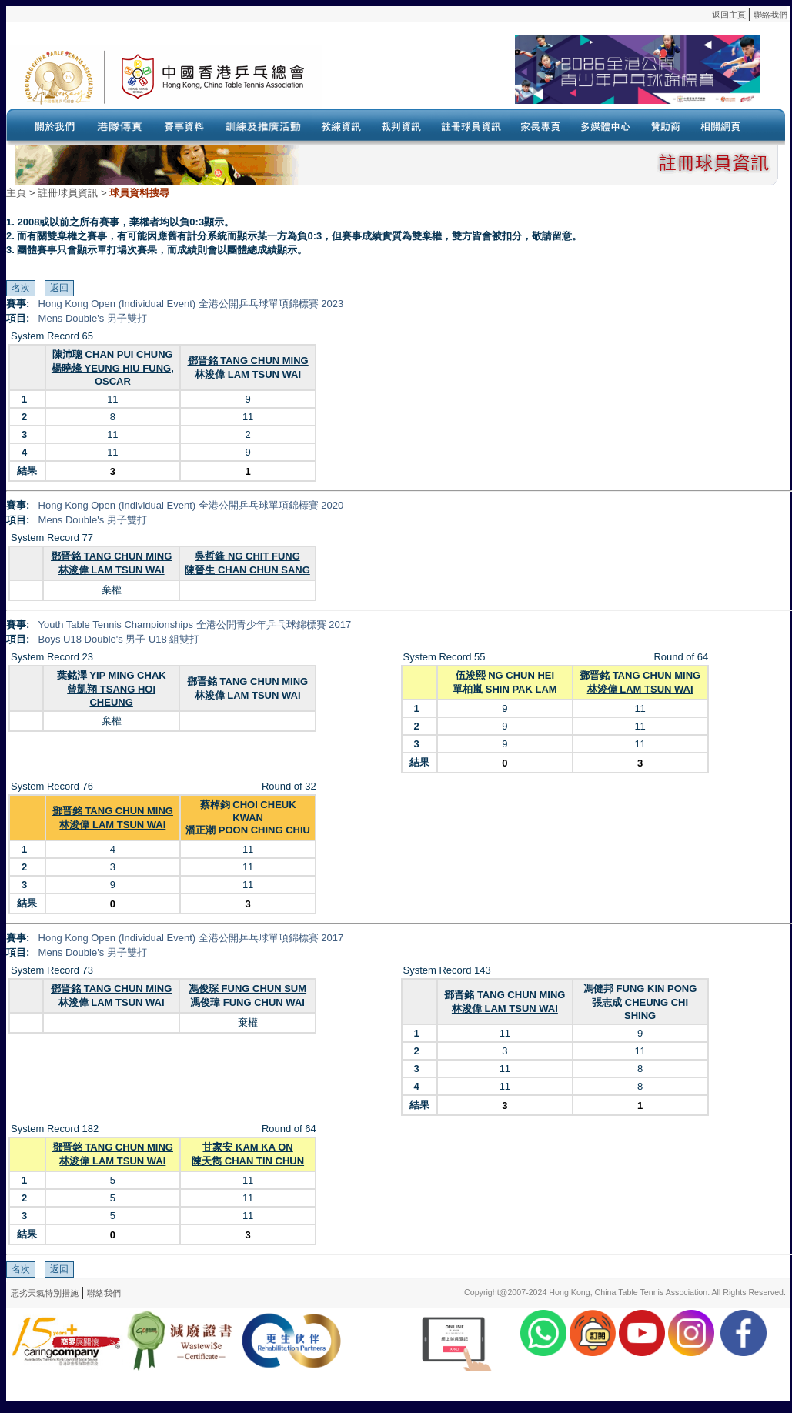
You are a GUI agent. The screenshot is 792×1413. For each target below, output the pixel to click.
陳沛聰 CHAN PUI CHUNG (112, 354)
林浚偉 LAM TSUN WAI (248, 374)
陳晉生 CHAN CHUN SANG (247, 570)
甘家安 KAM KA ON (247, 1147)
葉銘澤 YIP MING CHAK (111, 675)
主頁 (16, 193)
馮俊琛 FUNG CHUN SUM (247, 988)
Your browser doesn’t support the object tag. (541, 76)
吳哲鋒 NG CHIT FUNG (247, 556)
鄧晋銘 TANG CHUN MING (248, 360)
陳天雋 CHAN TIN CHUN (248, 1161)
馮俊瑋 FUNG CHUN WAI (247, 1002)
